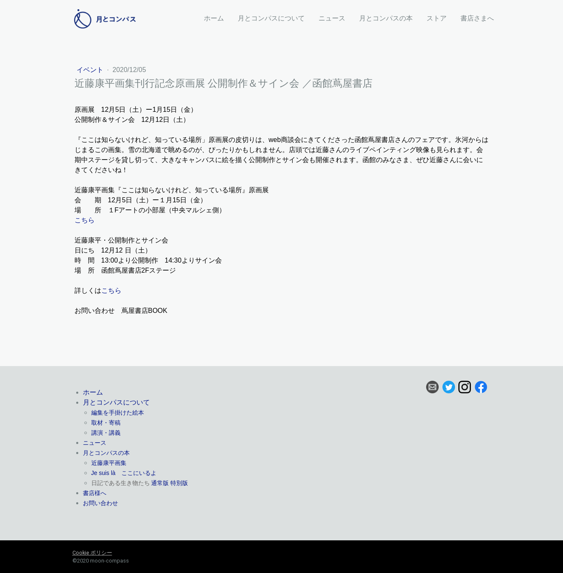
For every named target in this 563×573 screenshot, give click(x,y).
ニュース (332, 18)
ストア (437, 18)
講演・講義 (106, 432)
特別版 (179, 483)
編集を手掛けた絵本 (117, 412)
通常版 (160, 483)
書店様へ (94, 493)
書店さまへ (477, 18)
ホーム (214, 18)
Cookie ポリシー (92, 553)
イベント (91, 69)
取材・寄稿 (106, 422)
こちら (85, 220)
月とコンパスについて (271, 18)
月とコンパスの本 (386, 18)
